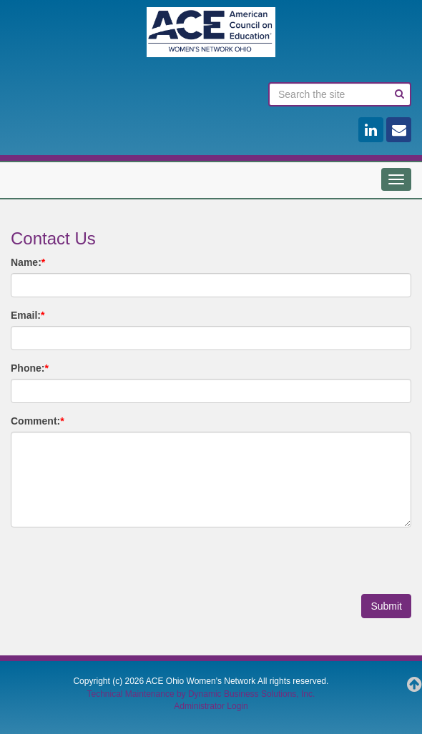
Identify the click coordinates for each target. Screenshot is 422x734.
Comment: (37, 421)
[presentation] (119, 566)
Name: (28, 262)
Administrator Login (210, 706)
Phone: (30, 368)
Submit (386, 606)
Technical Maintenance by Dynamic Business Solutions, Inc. (201, 694)
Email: (27, 315)
